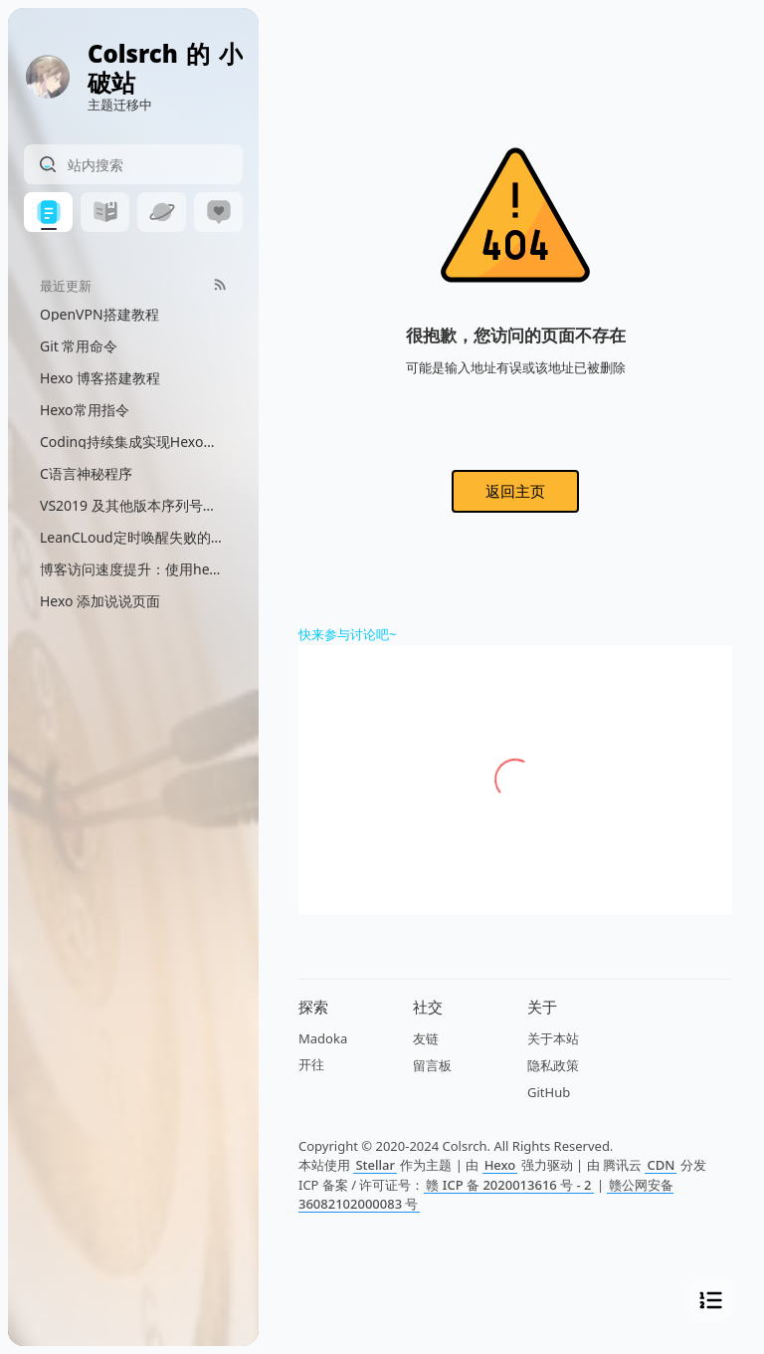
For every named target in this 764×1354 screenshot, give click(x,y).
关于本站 (553, 1038)
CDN (660, 1165)
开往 (311, 1064)
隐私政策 (553, 1065)
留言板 (432, 1065)
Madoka (322, 1038)
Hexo (500, 1165)
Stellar (375, 1165)
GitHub (548, 1092)
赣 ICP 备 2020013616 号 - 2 (508, 1185)
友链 (426, 1038)
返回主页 (515, 491)
